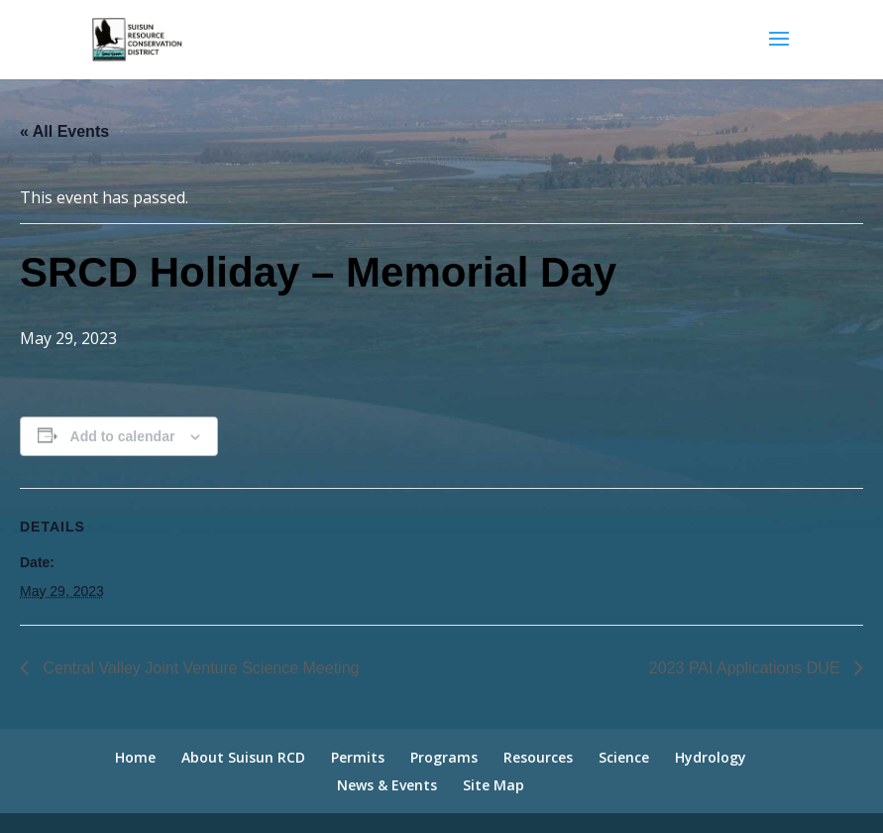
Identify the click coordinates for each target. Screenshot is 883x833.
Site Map (493, 784)
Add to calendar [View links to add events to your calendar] (122, 436)
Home (135, 757)
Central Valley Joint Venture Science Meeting (199, 667)
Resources (538, 757)
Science (624, 757)
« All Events (64, 131)
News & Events (387, 784)
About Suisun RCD (243, 757)
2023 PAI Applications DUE (746, 667)
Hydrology (710, 757)
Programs (444, 757)
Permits (358, 757)
